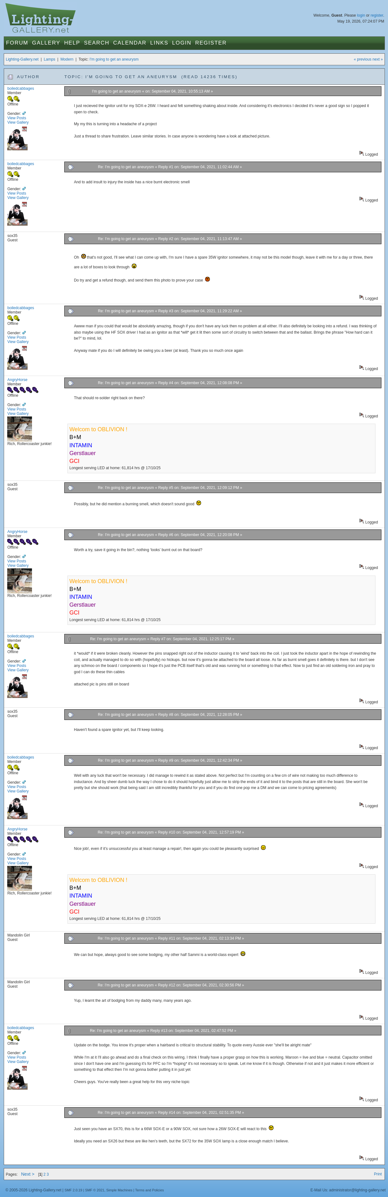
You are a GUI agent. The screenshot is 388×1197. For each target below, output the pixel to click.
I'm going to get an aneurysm (114, 59)
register (377, 15)
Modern (67, 59)
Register (211, 43)
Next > (28, 1174)
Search (96, 43)
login (361, 15)
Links (159, 43)
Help (72, 43)
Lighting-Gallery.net (22, 59)
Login (181, 43)
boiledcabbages (20, 88)
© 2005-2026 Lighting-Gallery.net (33, 1190)
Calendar (129, 43)
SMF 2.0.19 (73, 1190)
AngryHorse (17, 380)
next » (378, 59)
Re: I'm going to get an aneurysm (126, 167)
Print (378, 1174)
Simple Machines (119, 1190)
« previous (362, 59)
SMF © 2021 (94, 1190)
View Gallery (18, 122)
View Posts (16, 118)
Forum (17, 43)
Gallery (46, 43)
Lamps (50, 59)
